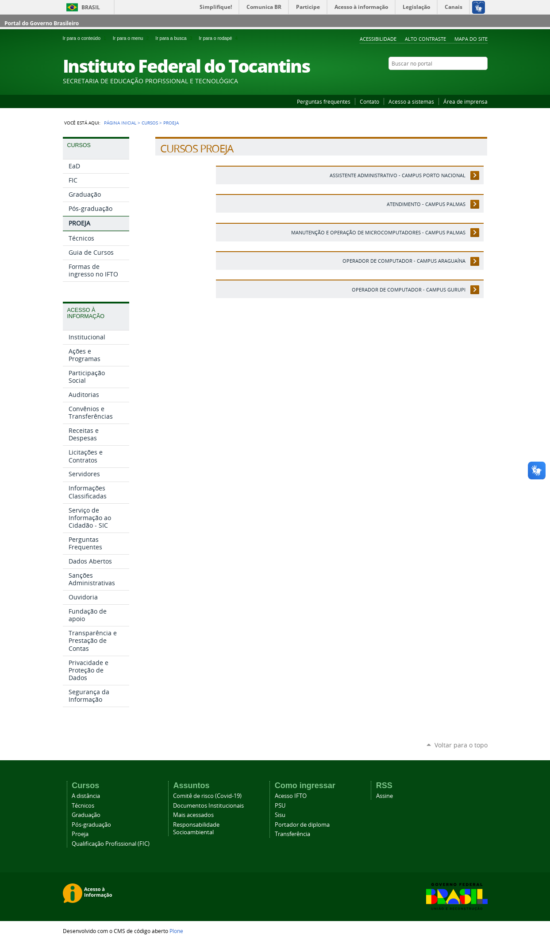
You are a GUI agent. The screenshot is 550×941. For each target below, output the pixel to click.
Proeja (80, 834)
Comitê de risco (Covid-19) (207, 796)
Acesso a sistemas (411, 101)
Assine (384, 796)
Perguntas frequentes (323, 101)
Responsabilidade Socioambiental (196, 828)
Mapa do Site (471, 38)
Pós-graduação (91, 824)
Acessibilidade (378, 38)
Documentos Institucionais (208, 805)
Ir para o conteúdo (86, 38)
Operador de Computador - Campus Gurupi (408, 289)
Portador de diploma (302, 824)
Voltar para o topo (461, 745)
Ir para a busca (175, 38)
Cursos (150, 123)
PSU (280, 805)
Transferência (292, 834)
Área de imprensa (465, 101)
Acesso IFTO (291, 796)
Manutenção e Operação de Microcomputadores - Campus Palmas (378, 232)
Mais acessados (193, 815)
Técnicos (83, 805)
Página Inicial (120, 123)
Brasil (90, 7)
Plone (176, 930)
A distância (86, 796)
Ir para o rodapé (219, 38)
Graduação (86, 815)
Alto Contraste (425, 38)
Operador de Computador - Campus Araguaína (403, 260)
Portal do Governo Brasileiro (41, 23)
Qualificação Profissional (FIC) (111, 844)
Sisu (280, 815)
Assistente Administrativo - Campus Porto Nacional (397, 175)
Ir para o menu (132, 38)
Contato (369, 101)
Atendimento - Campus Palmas (426, 204)
